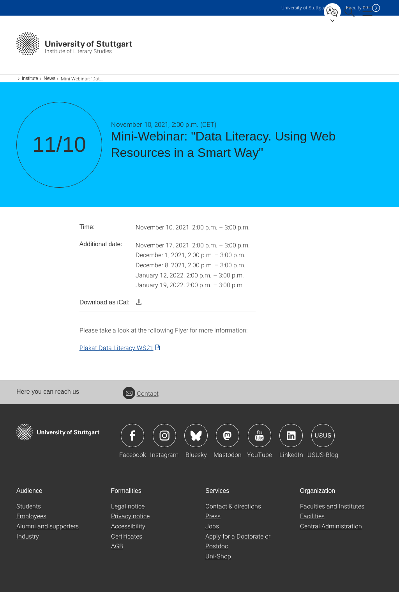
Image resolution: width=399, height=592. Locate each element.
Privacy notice (130, 516)
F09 (357, 8)
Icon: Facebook (132, 435)
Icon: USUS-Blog (323, 435)
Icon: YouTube (259, 435)
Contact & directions (233, 506)
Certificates (126, 536)
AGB (117, 546)
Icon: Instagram (164, 435)
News (49, 78)
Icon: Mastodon (227, 435)
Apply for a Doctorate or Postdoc (237, 541)
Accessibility (128, 526)
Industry (27, 536)
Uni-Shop (218, 556)
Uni (304, 8)
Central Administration (331, 526)
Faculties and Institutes (332, 506)
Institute (30, 78)
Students (28, 506)
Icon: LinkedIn (291, 435)
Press (213, 516)
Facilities (312, 516)
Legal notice (128, 506)
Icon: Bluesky (196, 435)
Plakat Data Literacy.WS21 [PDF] (116, 347)
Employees (31, 516)
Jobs (212, 526)
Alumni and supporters (47, 526)
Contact (141, 393)
